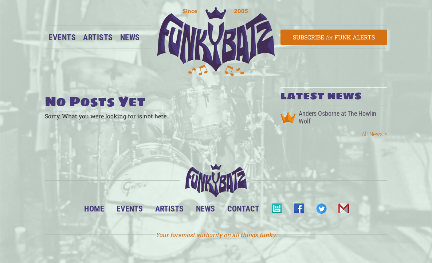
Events (62, 37)
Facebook (299, 210)
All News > (374, 134)
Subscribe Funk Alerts (334, 37)
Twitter (321, 210)
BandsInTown (276, 210)
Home (94, 208)
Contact (243, 208)
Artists (98, 37)
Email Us (343, 210)
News (130, 37)
